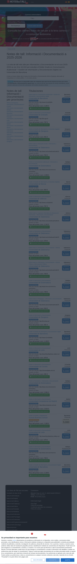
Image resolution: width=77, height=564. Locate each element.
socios (14, 540)
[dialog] (38, 547)
